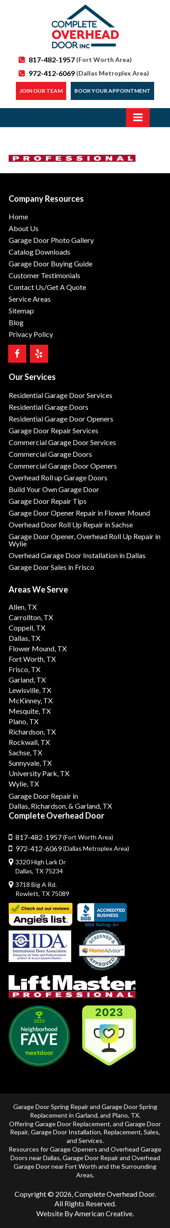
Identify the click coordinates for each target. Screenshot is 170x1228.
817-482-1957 (80, 59)
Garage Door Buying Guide (50, 263)
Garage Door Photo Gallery (51, 240)
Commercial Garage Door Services (62, 442)
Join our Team (41, 90)
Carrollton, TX (31, 617)
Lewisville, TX (30, 690)
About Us (24, 228)
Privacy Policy (31, 334)
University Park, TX (39, 773)
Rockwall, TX (29, 742)
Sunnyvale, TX (30, 763)
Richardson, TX (32, 731)
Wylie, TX (24, 783)
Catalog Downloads (39, 251)
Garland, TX (27, 679)
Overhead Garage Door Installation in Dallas (77, 555)
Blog (16, 322)
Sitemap (21, 310)
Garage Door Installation (66, 1132)
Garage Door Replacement (72, 1124)
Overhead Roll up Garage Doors (58, 477)
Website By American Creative (84, 1213)
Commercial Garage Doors (50, 454)
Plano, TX (24, 721)
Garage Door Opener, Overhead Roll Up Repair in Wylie (84, 540)
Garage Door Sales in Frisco (51, 567)
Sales (151, 1132)
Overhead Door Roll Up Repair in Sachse (71, 524)
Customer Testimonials (44, 275)
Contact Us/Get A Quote (47, 287)
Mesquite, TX (30, 710)
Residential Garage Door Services (60, 395)
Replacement (122, 1132)
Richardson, (49, 805)
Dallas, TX (24, 638)
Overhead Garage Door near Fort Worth (87, 1162)
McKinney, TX (31, 700)
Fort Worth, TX (32, 658)
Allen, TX (23, 606)
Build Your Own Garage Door (54, 489)
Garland (86, 1115)
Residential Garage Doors (48, 407)
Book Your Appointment (112, 90)
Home (18, 216)
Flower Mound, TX (38, 648)
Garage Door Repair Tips (48, 501)
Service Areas (30, 298)
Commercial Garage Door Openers (63, 465)
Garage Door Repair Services (53, 430)
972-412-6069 (89, 73)
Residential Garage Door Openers (61, 418)
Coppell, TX (27, 627)
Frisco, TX (24, 669)
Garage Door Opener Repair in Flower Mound (79, 512)
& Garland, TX (90, 805)
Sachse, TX (25, 752)
